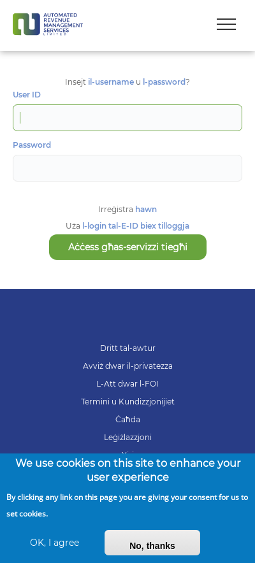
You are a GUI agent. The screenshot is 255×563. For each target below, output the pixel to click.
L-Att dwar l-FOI (127, 383)
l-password (164, 82)
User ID (27, 94)
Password (32, 145)
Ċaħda (127, 419)
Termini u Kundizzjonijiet (128, 401)
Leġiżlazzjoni (128, 437)
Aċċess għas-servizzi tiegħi (127, 247)
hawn (146, 209)
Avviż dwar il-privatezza (128, 366)
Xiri (128, 455)
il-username (111, 82)
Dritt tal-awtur (128, 348)
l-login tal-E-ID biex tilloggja (135, 226)
